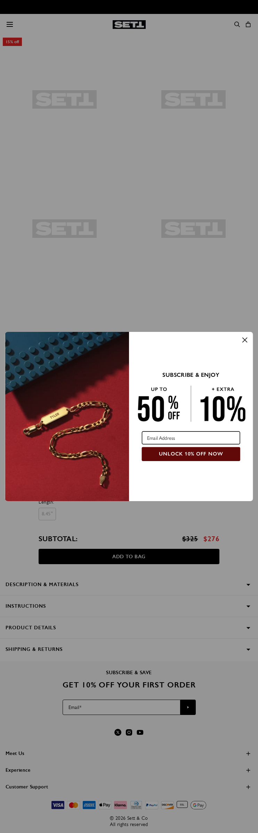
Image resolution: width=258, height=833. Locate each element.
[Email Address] (191, 437)
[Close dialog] (244, 339)
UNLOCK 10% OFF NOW (191, 454)
